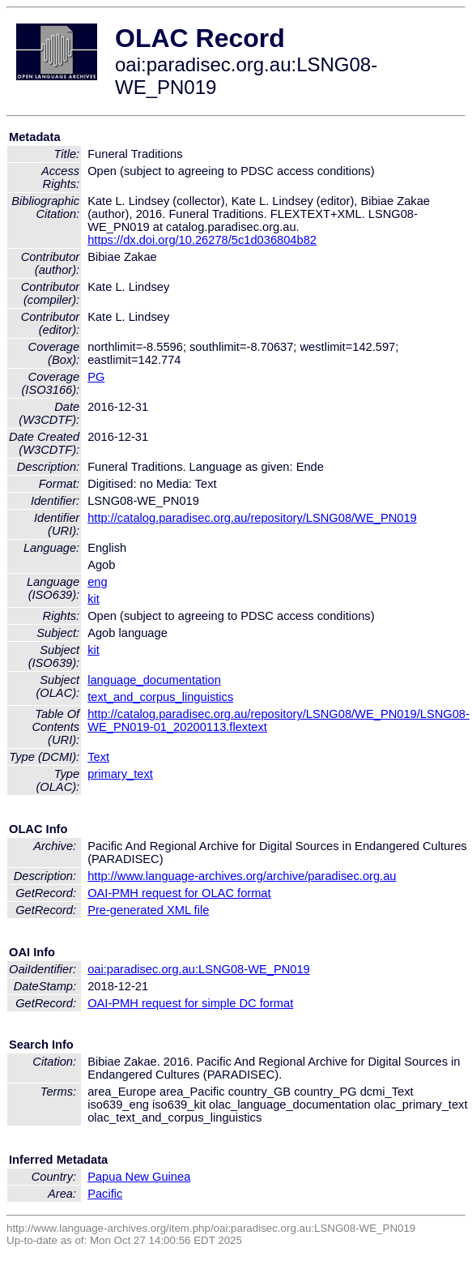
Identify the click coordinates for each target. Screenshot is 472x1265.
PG (95, 376)
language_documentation (154, 679)
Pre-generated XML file (148, 910)
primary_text (120, 773)
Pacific (104, 1193)
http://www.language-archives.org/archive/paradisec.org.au (241, 876)
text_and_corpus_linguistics (160, 696)
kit (93, 598)
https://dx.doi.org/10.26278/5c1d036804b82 (202, 239)
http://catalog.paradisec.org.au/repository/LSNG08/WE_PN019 (252, 517)
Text (98, 756)
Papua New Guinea (138, 1176)
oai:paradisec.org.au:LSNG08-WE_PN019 (198, 969)
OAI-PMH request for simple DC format (190, 1003)
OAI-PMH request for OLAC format (178, 893)
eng (97, 581)
